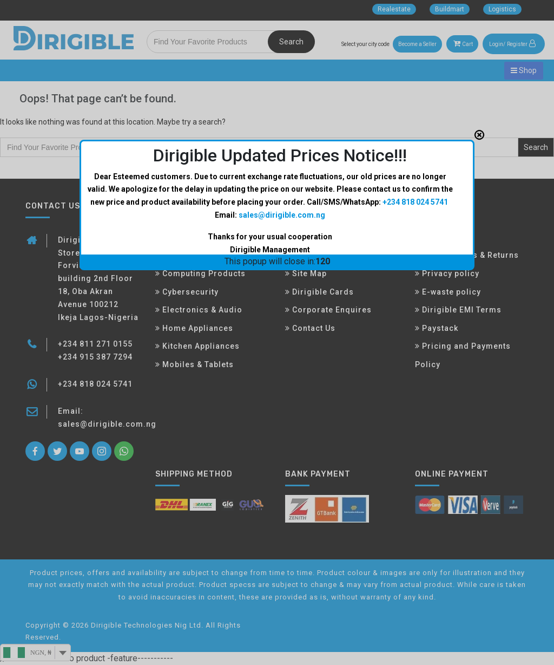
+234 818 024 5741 (415, 192)
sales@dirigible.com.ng (282, 205)
